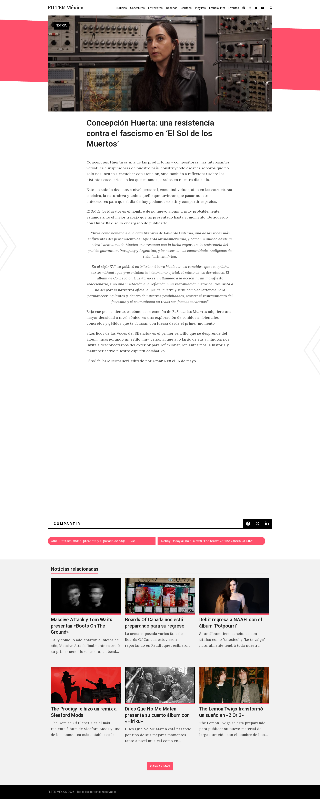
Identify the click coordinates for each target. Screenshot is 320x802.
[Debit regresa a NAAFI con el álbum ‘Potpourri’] (234, 621)
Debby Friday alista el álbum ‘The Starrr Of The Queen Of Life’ (213, 541)
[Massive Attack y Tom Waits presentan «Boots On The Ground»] (86, 621)
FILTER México (65, 7)
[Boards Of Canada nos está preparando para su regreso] (160, 621)
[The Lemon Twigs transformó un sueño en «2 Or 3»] (234, 710)
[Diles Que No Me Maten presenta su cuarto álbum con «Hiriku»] (160, 710)
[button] (272, 8)
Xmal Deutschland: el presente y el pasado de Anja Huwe (102, 541)
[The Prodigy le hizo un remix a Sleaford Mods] (86, 710)
